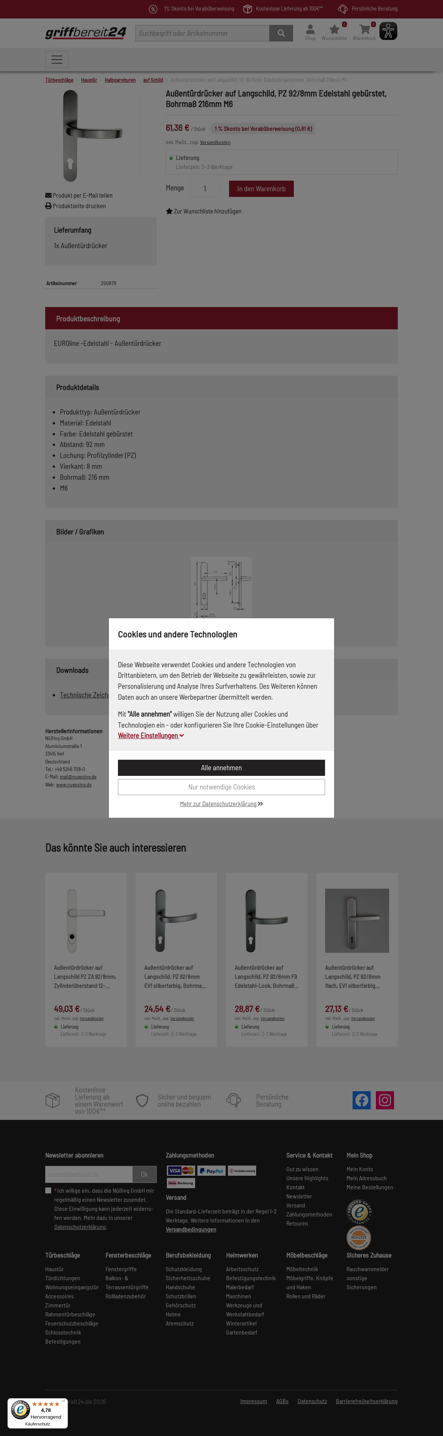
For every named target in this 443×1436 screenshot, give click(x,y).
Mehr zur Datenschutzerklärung (221, 803)
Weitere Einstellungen (151, 735)
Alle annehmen (221, 767)
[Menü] (63, 1402)
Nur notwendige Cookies (221, 786)
